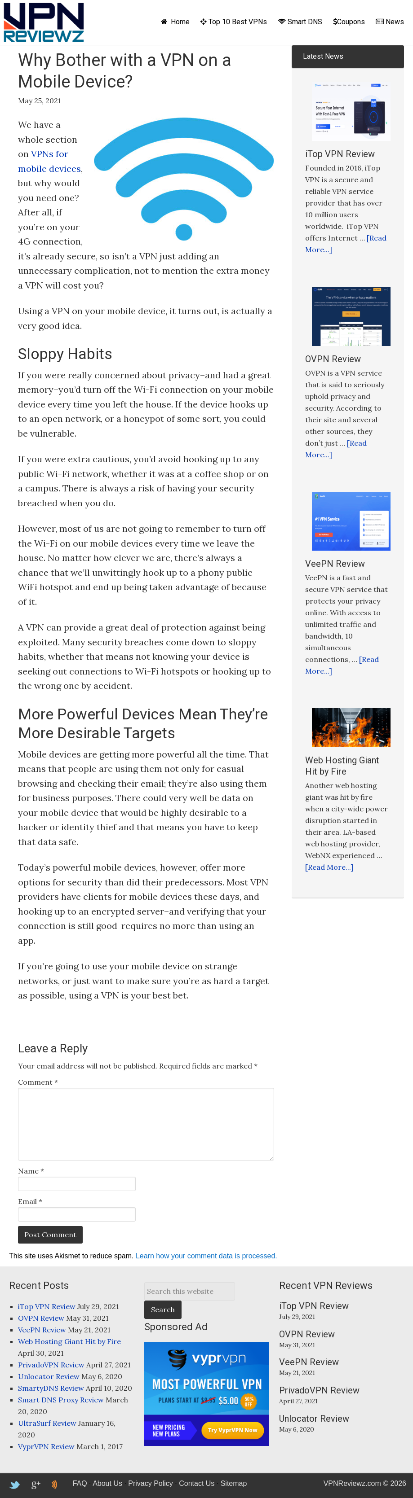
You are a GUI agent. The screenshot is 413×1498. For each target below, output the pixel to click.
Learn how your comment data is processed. (206, 1256)
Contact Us (196, 1483)
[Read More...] (329, 867)
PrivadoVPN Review (51, 1364)
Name (31, 1170)
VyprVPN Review (46, 1446)
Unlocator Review (49, 1376)
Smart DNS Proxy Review (61, 1399)
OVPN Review (333, 359)
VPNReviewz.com (43, 22)
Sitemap (234, 1483)
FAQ (80, 1483)
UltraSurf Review (47, 1423)
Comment (38, 1082)
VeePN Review (335, 563)
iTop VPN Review (340, 154)
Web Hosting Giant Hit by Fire (342, 766)
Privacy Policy (150, 1483)
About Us (107, 1483)
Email (30, 1201)
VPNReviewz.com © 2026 (365, 1483)
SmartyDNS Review (51, 1388)
